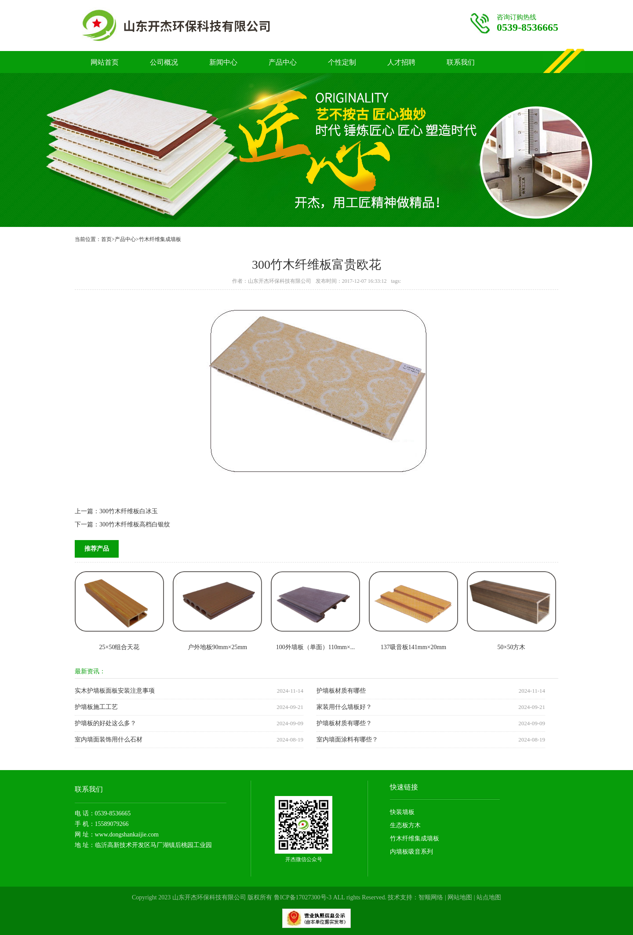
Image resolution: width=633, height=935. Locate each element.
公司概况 (164, 62)
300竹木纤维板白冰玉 (128, 511)
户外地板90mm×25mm (217, 647)
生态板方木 (405, 825)
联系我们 (461, 62)
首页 (106, 239)
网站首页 (105, 62)
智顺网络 (430, 897)
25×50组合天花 (119, 647)
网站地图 (459, 897)
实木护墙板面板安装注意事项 (115, 690)
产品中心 (283, 62)
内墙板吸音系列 (411, 851)
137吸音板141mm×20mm (413, 647)
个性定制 (342, 62)
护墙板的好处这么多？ (105, 723)
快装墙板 (402, 812)
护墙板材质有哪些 (341, 690)
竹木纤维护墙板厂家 (194, 25)
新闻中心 (223, 62)
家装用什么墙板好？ (344, 707)
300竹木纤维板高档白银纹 (134, 524)
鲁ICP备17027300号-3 (302, 897)
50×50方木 (512, 647)
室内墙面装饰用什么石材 (108, 739)
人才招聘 (401, 62)
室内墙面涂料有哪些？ (347, 739)
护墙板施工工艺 (96, 707)
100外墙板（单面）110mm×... (315, 647)
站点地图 (489, 897)
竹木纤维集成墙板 (160, 239)
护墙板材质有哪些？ (344, 723)
